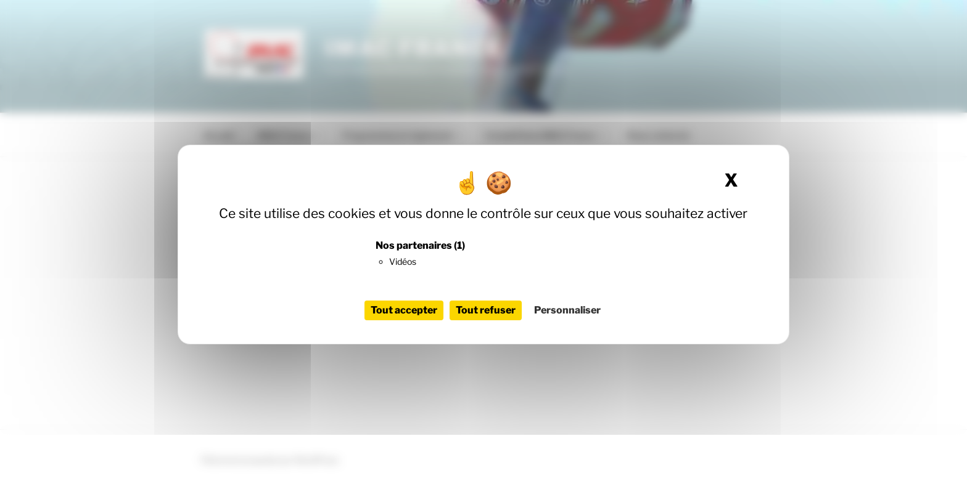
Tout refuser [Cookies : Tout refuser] (486, 310)
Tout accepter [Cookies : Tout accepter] (404, 310)
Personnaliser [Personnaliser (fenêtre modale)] (567, 310)
